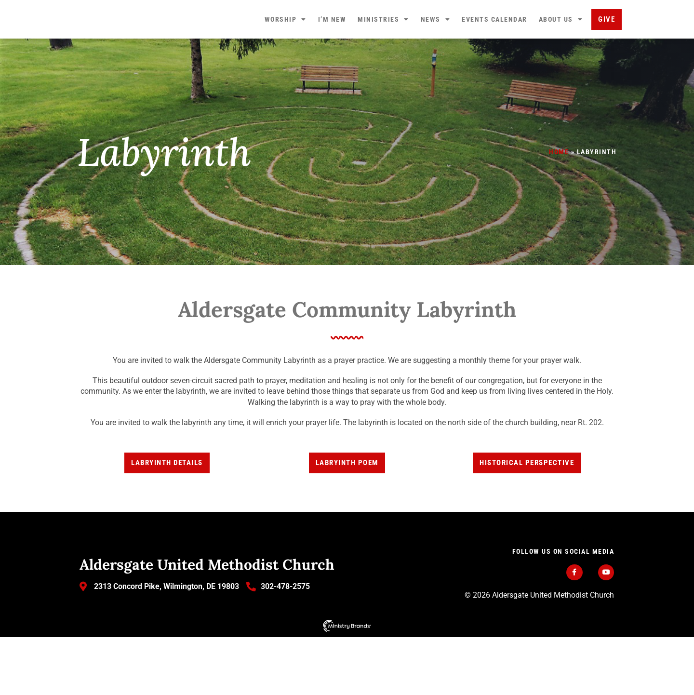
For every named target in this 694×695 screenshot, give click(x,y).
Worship (286, 48)
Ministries (383, 48)
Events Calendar (494, 48)
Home (559, 210)
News (436, 48)
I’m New (332, 48)
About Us (561, 48)
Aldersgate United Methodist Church (207, 622)
